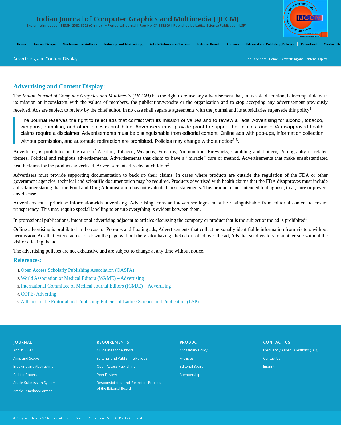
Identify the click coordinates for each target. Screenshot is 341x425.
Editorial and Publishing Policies (122, 358)
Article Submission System (34, 382)
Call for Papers (25, 374)
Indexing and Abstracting (33, 366)
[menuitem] (22, 44)
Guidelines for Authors (115, 350)
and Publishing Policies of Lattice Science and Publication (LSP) (133, 301)
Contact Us (272, 358)
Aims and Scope (26, 358)
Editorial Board (192, 366)
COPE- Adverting (38, 294)
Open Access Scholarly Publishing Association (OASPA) (77, 270)
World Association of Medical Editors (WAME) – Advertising (82, 278)
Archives (187, 358)
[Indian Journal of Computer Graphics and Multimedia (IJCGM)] (305, 18)
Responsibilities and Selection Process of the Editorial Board (129, 385)
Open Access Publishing (116, 366)
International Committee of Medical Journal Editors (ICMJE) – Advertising (96, 286)
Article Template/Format (32, 390)
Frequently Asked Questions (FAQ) (290, 350)
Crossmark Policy (194, 350)
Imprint (268, 366)
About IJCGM (23, 350)
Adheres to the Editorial (44, 301)
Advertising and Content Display (45, 59)
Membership (190, 374)
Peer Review (107, 374)
